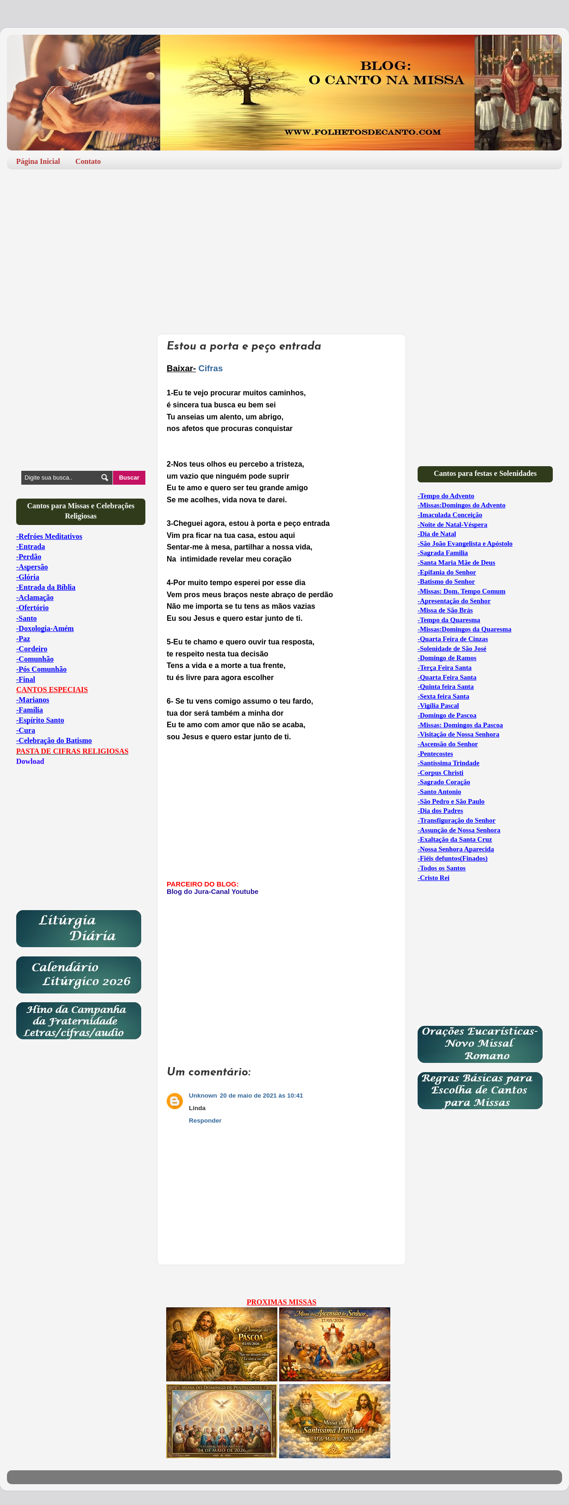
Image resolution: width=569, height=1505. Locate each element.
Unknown (203, 1095)
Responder (205, 1120)
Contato (88, 161)
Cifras (210, 368)
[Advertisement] (284, 248)
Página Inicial (38, 161)
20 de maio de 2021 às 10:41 (261, 1095)
